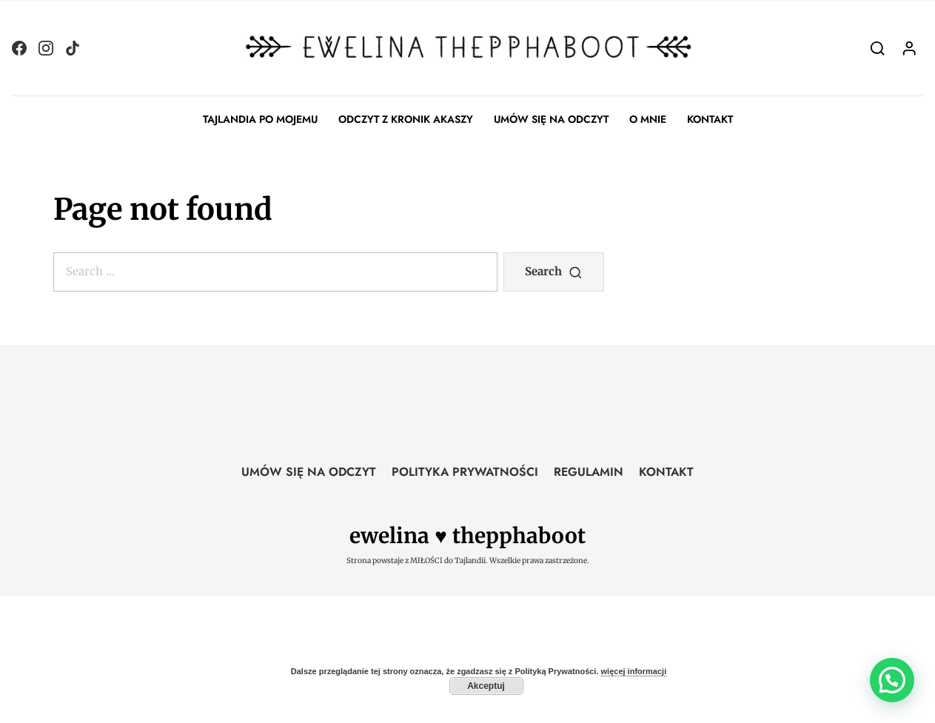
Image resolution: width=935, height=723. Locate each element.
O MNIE (647, 119)
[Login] (909, 48)
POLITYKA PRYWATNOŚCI (465, 471)
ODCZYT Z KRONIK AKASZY (405, 119)
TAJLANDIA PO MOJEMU (260, 119)
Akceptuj (486, 686)
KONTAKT (710, 119)
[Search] (877, 48)
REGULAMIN (588, 471)
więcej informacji (634, 671)
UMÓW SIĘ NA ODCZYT (551, 119)
